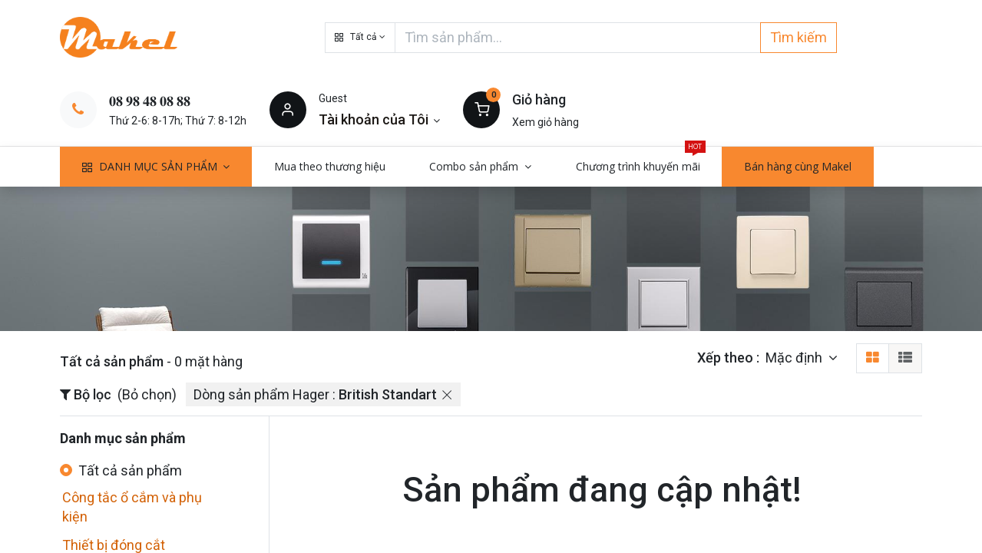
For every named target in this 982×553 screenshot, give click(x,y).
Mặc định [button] (795, 357)
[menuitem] (329, 167)
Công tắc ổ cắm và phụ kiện (132, 507)
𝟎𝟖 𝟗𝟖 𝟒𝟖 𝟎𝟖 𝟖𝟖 (149, 101)
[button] (360, 37)
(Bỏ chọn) (147, 394)
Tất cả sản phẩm (130, 470)
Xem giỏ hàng (545, 122)
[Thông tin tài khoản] (380, 119)
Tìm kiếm (798, 37)
